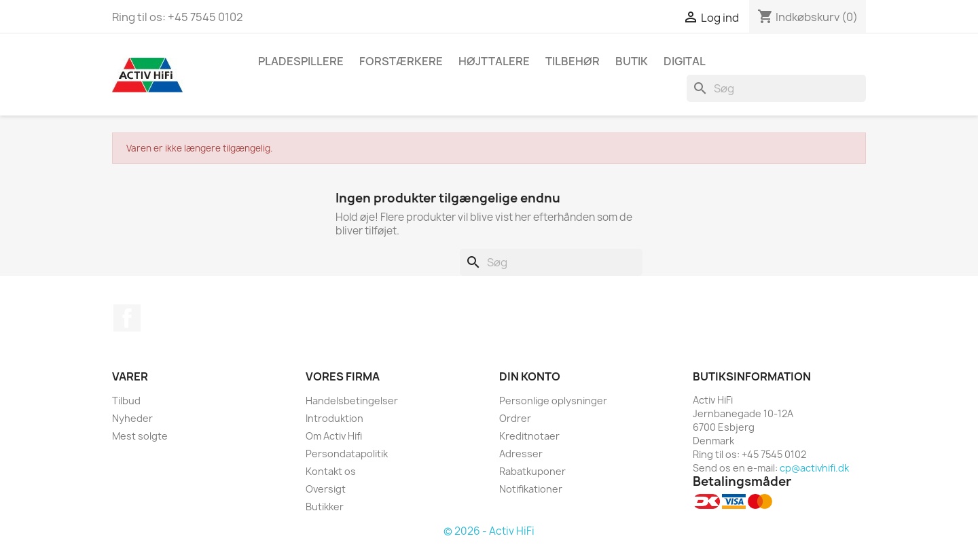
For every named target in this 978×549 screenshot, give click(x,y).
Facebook (127, 318)
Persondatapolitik (347, 453)
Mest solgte (140, 435)
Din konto (529, 376)
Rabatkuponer (532, 471)
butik (631, 61)
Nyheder (132, 418)
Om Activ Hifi (334, 435)
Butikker (325, 506)
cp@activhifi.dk (814, 467)
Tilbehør (572, 61)
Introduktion (334, 418)
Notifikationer (530, 488)
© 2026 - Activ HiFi (489, 531)
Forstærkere (401, 61)
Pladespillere (301, 61)
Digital (685, 61)
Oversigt (326, 488)
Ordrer (515, 418)
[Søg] (776, 88)
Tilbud (126, 400)
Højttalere (494, 61)
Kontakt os (331, 471)
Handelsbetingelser (352, 400)
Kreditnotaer (529, 435)
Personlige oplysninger (553, 400)
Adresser (521, 453)
